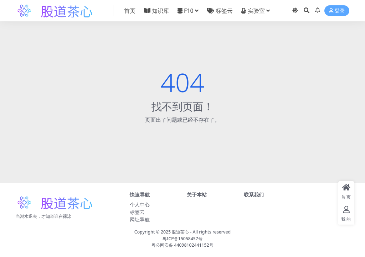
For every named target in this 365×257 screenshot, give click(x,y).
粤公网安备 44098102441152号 (182, 245)
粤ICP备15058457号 (182, 239)
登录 (337, 11)
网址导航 (140, 219)
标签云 (137, 212)
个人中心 (140, 204)
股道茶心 (180, 232)
